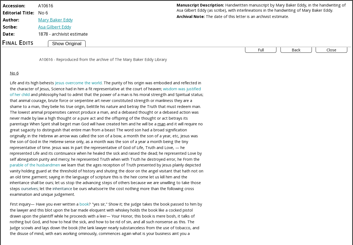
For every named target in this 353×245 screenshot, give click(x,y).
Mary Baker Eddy (55, 20)
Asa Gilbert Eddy (54, 27)
